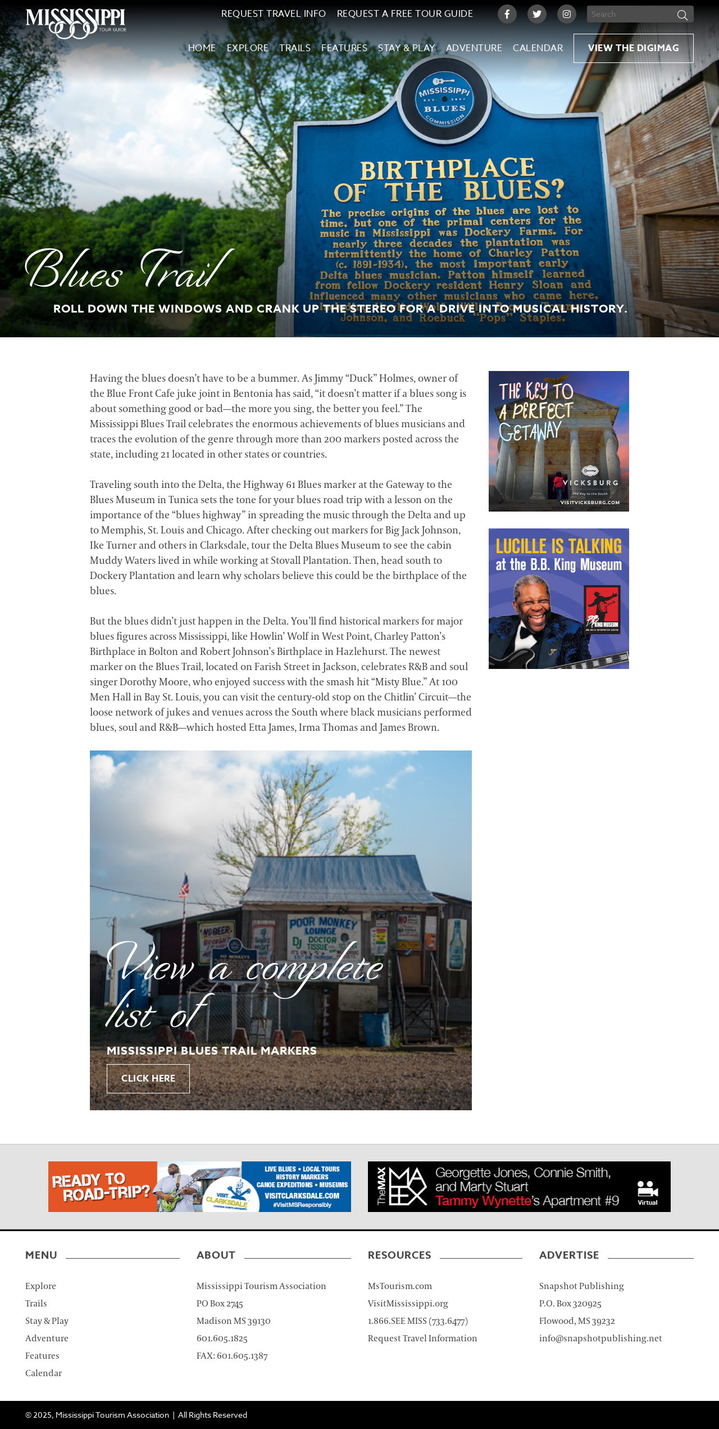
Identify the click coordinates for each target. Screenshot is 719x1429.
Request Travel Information (422, 1338)
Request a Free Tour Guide (405, 14)
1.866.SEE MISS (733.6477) (418, 1321)
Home (202, 48)
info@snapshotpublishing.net (600, 1338)
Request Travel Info (273, 14)
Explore (248, 48)
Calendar (538, 48)
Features (344, 48)
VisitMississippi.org (408, 1303)
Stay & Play (406, 48)
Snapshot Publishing (581, 1286)
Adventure (474, 48)
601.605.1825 (222, 1338)
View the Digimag (633, 48)
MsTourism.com (400, 1286)
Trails (295, 48)
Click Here (148, 1079)
